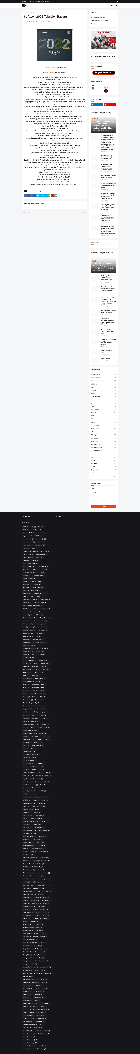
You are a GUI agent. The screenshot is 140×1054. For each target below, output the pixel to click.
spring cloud (40, 958)
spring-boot (27, 970)
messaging (27, 824)
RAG (44, 888)
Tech (44, 988)
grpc (43, 715)
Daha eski (83, 212)
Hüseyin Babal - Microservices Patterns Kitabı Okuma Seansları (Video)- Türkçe (107, 218)
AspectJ (26, 560)
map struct (27, 812)
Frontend (39, 700)
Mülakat (103, 413)
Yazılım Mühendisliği (103, 448)
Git (36, 709)
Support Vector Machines (31, 982)
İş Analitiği (27, 742)
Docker (42, 654)
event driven (27, 679)
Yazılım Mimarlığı (103, 444)
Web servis (27, 1028)
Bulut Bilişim (36, 591)
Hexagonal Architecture (30, 724)
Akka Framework (29, 542)
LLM (46, 797)
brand (26, 591)
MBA (25, 818)
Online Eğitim (43, 852)
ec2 (36, 663)
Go (43, 709)
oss (47, 861)
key (25, 779)
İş (103, 476)
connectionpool (40, 624)
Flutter (42, 697)
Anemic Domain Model (30, 551)
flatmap (26, 697)
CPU (25, 627)
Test (37, 1000)
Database (40, 633)
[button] (112, 5)
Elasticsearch (28, 669)
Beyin (42, 572)
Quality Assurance (29, 885)
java (103, 457)
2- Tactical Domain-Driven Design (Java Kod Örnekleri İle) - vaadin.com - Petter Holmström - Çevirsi (108, 301)
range (39, 891)
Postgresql (27, 876)
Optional (26, 861)
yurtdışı (103, 467)
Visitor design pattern (30, 1025)
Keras (48, 776)
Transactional (45, 1003)
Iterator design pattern (30, 730)
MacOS (42, 803)
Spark (35, 949)
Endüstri (103, 393)
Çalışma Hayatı (103, 470)
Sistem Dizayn (103, 428)
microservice (27, 827)
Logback (26, 800)
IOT (47, 727)
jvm (42, 770)
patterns (35, 873)
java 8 (33, 748)
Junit (34, 770)
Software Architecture (40, 937)
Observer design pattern (38, 849)
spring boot (103, 463)
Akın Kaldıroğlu (40, 539)
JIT (25, 767)
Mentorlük (45, 821)
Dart (25, 630)
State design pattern (44, 973)
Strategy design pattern (30, 979)
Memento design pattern (31, 821)
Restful (46, 903)
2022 (32, 13)
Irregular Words (105, 358)
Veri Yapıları (103, 438)
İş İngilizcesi (38, 742)
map (37, 809)
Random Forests (29, 891)
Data (32, 630)
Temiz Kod (27, 997)
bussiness (27, 594)
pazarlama (46, 873)
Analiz (34, 548)
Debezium (27, 639)
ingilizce (43, 733)
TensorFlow (27, 1000)
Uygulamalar (34, 1013)
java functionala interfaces (31, 754)
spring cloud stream (29, 961)
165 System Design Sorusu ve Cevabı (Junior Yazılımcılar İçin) (108, 157)
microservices (40, 827)
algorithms (41, 542)
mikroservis (27, 833)
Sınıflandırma (35, 921)
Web (42, 1025)
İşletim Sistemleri (37, 745)
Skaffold (39, 931)
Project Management (43, 879)
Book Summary (38, 588)
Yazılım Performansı (103, 451)
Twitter (43, 1006)
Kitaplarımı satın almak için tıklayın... (101, 20)
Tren (25, 1006)
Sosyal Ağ (38, 946)
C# (25, 597)
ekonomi (45, 666)
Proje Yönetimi (28, 879)
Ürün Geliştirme (28, 1016)
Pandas (26, 873)
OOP (33, 855)
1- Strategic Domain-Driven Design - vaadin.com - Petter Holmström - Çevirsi (107, 167)
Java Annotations (29, 751)
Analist (26, 548)
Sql (36, 970)
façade (26, 688)
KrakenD (34, 782)
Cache (40, 597)
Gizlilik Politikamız (45, 1)
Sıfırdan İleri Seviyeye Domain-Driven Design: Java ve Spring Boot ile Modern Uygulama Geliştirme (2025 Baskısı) (108, 230)
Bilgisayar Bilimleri (103, 378)
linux (34, 794)
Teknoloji (39, 191)
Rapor (33, 191)
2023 (25, 530)
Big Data (26, 575)
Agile (25, 536)
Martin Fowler (28, 815)
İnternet (35, 736)
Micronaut (38, 824)
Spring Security (45, 967)
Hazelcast (35, 721)
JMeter (33, 767)
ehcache (35, 666)
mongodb (42, 836)
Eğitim (26, 666)
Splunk (44, 949)
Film (42, 691)
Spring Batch (39, 955)
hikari (25, 727)
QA (43, 882)
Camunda (27, 600)
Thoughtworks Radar (30, 1003)
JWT (39, 773)
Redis (25, 900)
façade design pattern (39, 688)
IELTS (40, 727)
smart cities (27, 934)
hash (45, 718)
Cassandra (27, 603)
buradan (54, 68)
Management (28, 809)
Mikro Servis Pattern (30, 830)
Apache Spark (28, 557)
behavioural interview (30, 572)
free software (28, 700)
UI (25, 1010)
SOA (36, 934)
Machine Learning (29, 803)
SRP (43, 970)
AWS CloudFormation (30, 563)
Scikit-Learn (27, 915)
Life (38, 788)
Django (26, 654)
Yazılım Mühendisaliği (30, 1040)
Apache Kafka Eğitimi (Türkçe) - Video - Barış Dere (107, 331)
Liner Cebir (42, 791)
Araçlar (39, 557)
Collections (27, 618)
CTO (32, 627)
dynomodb (27, 663)
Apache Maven (41, 554)
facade (26, 685)
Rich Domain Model (29, 906)
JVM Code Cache (29, 773)
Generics (42, 706)
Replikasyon (36, 903)
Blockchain (27, 584)
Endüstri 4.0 (27, 673)
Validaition (40, 1016)
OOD (25, 855)
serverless (37, 918)
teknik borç (27, 994)
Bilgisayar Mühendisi (103, 381)
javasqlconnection (29, 764)
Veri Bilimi (42, 1019)
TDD (37, 988)
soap (44, 934)
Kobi (103, 406)
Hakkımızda (32, 1)
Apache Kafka (28, 554)
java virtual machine (29, 761)
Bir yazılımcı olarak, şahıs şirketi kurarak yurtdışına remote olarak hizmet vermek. (108, 289)
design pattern (41, 642)
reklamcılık (46, 900)
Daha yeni (26, 212)
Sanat (38, 912)
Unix (31, 1010)
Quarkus (41, 885)
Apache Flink (44, 551)
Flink (34, 697)
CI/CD (35, 609)
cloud (37, 612)
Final (25, 694)
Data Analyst (42, 630)
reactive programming (42, 897)
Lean (42, 785)
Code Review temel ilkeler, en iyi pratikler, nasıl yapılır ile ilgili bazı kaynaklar (108, 342)
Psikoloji (26, 882)
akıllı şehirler (103, 454)
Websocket (38, 1028)
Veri (33, 1019)
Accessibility (41, 533)
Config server (28, 624)
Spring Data (43, 961)
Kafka (47, 773)
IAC (33, 727)
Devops (45, 648)
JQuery (26, 770)
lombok (45, 800)
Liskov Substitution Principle (32, 797)
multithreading (28, 843)
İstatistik (39, 739)
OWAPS (26, 867)
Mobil (36, 833)
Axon (44, 569)
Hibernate (45, 724)
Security (46, 915)
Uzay (43, 1013)
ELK (38, 669)
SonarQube (27, 946)
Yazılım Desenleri (43, 1034)
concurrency (42, 621)
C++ (32, 597)
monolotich (38, 840)
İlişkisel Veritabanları (30, 733)
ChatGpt (26, 609)
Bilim (40, 581)
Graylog (35, 715)
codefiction (39, 615)
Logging (36, 800)
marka (37, 812)
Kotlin (26, 782)
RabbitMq (27, 888)
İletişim (38, 1)
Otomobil (26, 864)
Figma (35, 691)
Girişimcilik (27, 709)
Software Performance (30, 943)
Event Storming (103, 397)
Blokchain (27, 588)
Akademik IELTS (36, 536)
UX (25, 1013)
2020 (25, 527)
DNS (34, 654)
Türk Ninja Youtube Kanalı (98, 17)
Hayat (103, 400)
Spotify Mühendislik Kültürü (106, 351)
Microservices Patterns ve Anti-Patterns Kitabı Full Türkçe (108, 185)
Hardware (36, 718)
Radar (36, 888)
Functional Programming (31, 703)
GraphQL (44, 712)
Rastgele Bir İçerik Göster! (103, 73)
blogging (37, 584)
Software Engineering (30, 940)
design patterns (29, 645)
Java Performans (29, 758)
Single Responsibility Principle (32, 928)
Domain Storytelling (29, 660)
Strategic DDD (28, 976)
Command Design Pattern (42, 618)
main (26, 806)
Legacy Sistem (28, 788)
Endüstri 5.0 (39, 673)
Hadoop (26, 718)
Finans (34, 694)
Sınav (103, 432)
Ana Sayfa (24, 1)
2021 (33, 527)
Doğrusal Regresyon (30, 657)
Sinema (39, 925)
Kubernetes (45, 782)
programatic (38, 876)
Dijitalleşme (103, 390)
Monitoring (27, 840)
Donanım (43, 660)
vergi (25, 1019)
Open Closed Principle (30, 858)
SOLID (103, 422)
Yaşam (38, 1031)
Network (42, 846)
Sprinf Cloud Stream (29, 952)
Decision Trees (38, 639)
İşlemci (26, 745)
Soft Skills (27, 937)
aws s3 (36, 569)
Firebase (42, 694)
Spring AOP (27, 955)
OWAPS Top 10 (37, 867)
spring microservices (30, 964)
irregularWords (28, 739)
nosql (25, 849)
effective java (45, 663)
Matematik (40, 815)
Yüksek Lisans (41, 1049)
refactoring (35, 900)
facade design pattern (39, 685)
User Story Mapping (42, 1010)
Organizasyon (38, 861)
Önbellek (41, 870)
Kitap (33, 779)
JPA (103, 403)
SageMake (44, 909)
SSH (25, 973)
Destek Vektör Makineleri (31, 648)
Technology (40, 991)
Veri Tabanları (28, 1022)
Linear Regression (29, 791)
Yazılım (47, 1031)
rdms (40, 894)
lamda (35, 785)
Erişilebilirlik (36, 676)
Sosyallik (26, 949)
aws (35, 560)
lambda (26, 785)
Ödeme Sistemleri (29, 870)
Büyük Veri (103, 384)
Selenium (26, 918)
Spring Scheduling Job (30, 967)
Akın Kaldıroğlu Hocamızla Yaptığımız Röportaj (108, 176)
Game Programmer (29, 706)
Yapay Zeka (103, 441)
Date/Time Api (28, 636)
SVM (44, 982)
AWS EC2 (26, 569)
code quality (27, 615)
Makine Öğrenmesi (38, 806)
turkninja (33, 1006)
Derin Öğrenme (28, 642)
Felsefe (26, 691)
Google (26, 712)
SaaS (35, 909)
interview (45, 736)
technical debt (28, 991)
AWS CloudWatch (29, 566)
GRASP (26, 715)
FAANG (39, 682)
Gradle (35, 712)
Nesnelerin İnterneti (29, 846)
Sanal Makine (28, 912)
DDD (103, 387)
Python (35, 882)
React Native (27, 897)
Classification (45, 609)
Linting (26, 794)
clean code (27, 612)
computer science (29, 621)
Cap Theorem (45, 600)
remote (26, 903)
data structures (28, 633)
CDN (36, 603)
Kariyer (39, 776)
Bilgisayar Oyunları (29, 581)
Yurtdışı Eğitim (28, 1049)
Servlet (46, 918)
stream (44, 979)
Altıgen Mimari (40, 545)
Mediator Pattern (36, 818)
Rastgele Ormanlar (29, 894)
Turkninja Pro (94, 24)
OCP (103, 416)
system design (28, 985)
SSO (32, 973)
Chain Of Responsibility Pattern (33, 606)
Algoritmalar (27, 545)
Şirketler (39, 985)
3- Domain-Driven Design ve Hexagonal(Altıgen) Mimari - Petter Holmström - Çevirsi (108, 195)
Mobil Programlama (29, 836)
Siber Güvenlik (103, 425)
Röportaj (103, 419)
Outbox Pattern (38, 864)
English (26, 676)
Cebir (43, 603)
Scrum (37, 915)
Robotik (42, 906)
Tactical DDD (27, 988)
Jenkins (41, 764)
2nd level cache (36, 530)
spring (103, 460)
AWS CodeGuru (43, 566)
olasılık (33, 852)
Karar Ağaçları (28, 776)
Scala (46, 912)
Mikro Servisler (103, 409)
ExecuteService (28, 682)
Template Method (39, 997)
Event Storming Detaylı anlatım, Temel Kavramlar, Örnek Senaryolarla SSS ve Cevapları (108, 207)
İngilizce (103, 473)
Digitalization (28, 651)
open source (44, 858)
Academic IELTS (103, 374)
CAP (35, 600)
